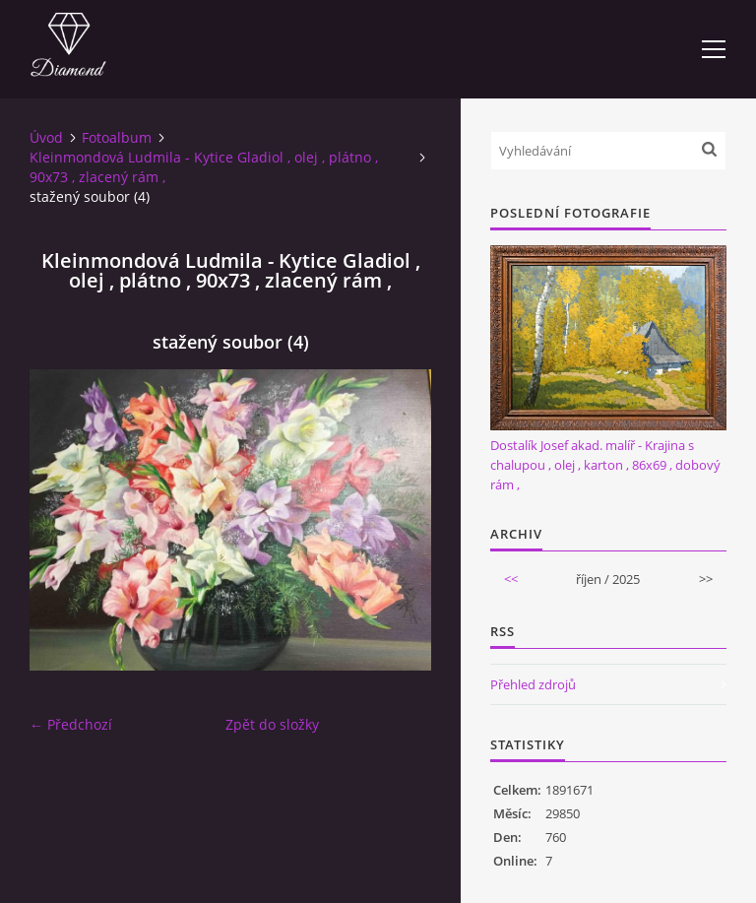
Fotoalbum (117, 137)
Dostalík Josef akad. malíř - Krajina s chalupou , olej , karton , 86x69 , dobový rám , (605, 464)
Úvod (46, 137)
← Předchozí (71, 724)
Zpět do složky (272, 724)
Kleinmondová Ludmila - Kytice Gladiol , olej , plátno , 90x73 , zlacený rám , (204, 167)
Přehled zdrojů (533, 684)
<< (511, 579)
